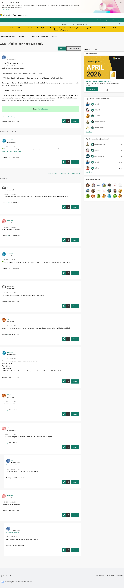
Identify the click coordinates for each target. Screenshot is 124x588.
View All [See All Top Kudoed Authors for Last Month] (89, 172)
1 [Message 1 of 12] (7, 121)
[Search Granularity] (67, 24)
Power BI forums (7, 36)
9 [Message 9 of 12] (7, 301)
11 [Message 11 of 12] (8, 235)
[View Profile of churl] (8, 319)
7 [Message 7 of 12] (7, 377)
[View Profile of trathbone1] (10, 221)
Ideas (48, 15)
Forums (32, 15)
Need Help (11, 116)
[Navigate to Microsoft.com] (5, 15)
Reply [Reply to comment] (75, 162)
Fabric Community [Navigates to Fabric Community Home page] (20, 15)
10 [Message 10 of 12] (8, 157)
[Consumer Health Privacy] (25, 581)
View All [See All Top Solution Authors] (89, 132)
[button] (62, 48)
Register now (65, 30)
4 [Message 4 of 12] (7, 443)
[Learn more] (92, 89)
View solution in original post (11, 151)
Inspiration (40, 15)
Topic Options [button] (73, 48)
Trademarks (119, 575)
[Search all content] (98, 24)
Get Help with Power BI (37, 36)
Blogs (65, 15)
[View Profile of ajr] (7, 57)
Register (99, 20)
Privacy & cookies (99, 575)
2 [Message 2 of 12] (7, 510)
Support (81, 15)
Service (54, 36)
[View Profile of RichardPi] (10, 140)
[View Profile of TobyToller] (10, 395)
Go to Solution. (43, 109)
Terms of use (110, 575)
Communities (57, 15)
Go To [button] (119, 20)
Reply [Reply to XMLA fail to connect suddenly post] (75, 121)
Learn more (5, 9)
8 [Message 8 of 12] (7, 334)
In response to (12, 465)
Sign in (107, 20)
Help (113, 20)
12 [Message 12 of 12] (8, 203)
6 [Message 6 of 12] (7, 410)
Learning (73, 15)
